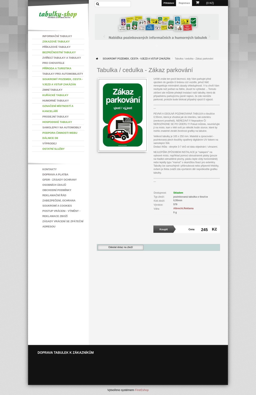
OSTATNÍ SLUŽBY (53, 148)
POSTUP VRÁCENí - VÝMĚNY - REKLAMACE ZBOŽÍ (61, 213)
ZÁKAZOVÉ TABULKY (56, 41)
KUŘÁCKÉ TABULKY (55, 95)
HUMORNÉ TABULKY (55, 100)
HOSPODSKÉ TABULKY (57, 122)
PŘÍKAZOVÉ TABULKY (56, 46)
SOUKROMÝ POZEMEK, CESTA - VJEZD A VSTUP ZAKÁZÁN (62, 82)
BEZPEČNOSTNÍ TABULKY (59, 52)
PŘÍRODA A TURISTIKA (56, 68)
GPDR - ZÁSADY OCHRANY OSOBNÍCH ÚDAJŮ (59, 182)
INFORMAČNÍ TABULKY (57, 36)
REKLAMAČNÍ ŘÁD (54, 195)
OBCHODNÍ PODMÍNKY (56, 190)
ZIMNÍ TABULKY (52, 89)
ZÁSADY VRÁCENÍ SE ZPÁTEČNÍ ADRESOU (62, 224)
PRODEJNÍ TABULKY (55, 116)
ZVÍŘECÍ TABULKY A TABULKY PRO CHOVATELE (61, 60)
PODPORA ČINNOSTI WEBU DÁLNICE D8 (59, 135)
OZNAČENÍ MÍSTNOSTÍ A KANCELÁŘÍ (57, 109)
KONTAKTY (49, 169)
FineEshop (142, 390)
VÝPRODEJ (49, 143)
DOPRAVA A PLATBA (55, 174)
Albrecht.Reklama (183, 208)
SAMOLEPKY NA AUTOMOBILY (61, 127)
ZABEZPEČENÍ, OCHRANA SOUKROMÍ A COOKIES (58, 203)
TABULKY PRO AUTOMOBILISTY (62, 73)
